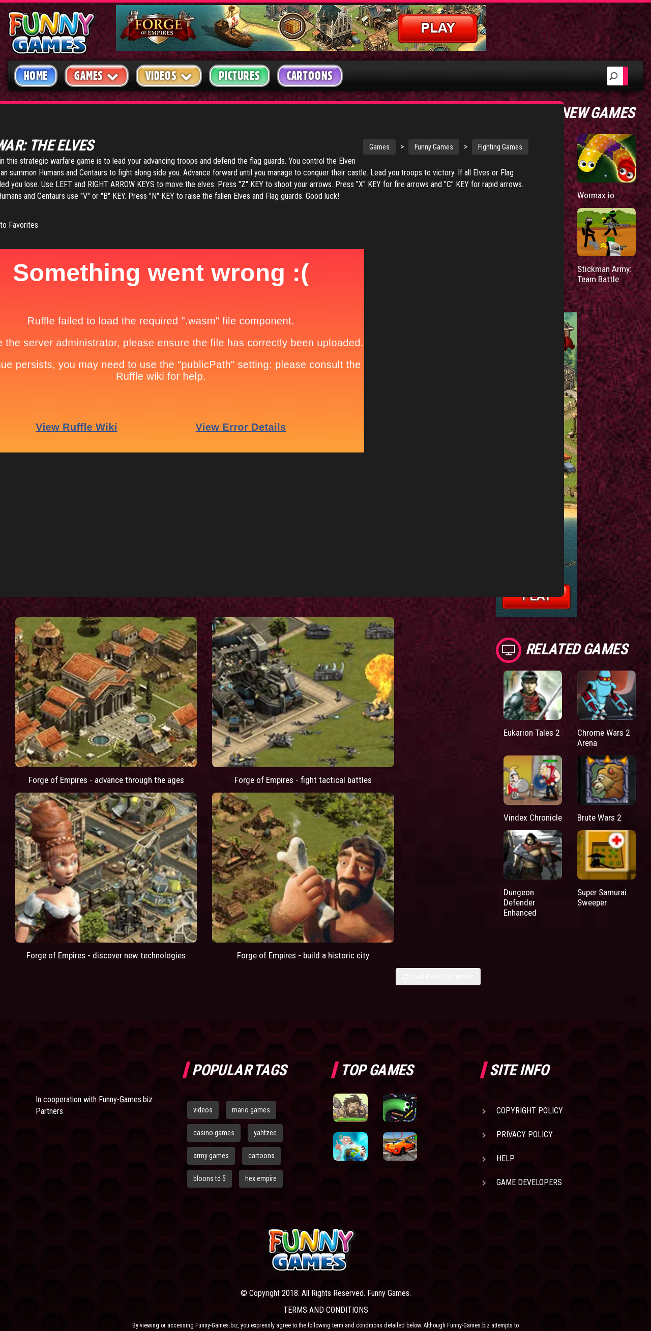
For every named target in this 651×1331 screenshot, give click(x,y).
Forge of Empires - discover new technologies (303, 649)
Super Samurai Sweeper (604, 906)
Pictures (239, 76)
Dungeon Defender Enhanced (522, 911)
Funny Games (350, 147)
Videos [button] (169, 75)
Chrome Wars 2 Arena (605, 737)
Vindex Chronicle (521, 821)
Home (36, 76)
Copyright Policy (529, 1060)
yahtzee (265, 1082)
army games (211, 1105)
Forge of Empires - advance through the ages (67, 649)
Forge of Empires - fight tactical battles (185, 649)
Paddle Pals (525, 195)
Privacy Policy (524, 1083)
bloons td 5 (209, 1127)
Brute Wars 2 (601, 816)
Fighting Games (417, 147)
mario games (251, 1059)
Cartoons (310, 76)
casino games (213, 1082)
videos (203, 1059)
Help (505, 1107)
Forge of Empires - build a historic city (421, 649)
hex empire (261, 1127)
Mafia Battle (525, 268)
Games (296, 147)
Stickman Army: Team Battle (605, 273)
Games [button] (96, 75)
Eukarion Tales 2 (530, 737)
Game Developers (529, 1131)
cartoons (261, 1105)
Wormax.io (596, 195)
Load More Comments (438, 676)
